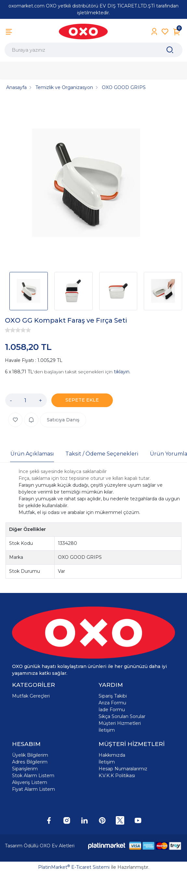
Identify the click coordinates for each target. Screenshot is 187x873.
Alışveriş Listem (29, 782)
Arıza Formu (112, 703)
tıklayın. (122, 372)
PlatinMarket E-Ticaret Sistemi (74, 867)
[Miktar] (25, 400)
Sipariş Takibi (113, 696)
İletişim (107, 730)
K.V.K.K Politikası (117, 775)
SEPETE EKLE (82, 400)
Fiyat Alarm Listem (33, 789)
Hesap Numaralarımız (123, 769)
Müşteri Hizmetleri (120, 723)
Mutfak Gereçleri (31, 696)
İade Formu (112, 710)
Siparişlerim (25, 769)
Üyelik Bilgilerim (30, 755)
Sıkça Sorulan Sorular (122, 716)
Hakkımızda (112, 755)
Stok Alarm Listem (33, 775)
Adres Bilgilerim (29, 762)
